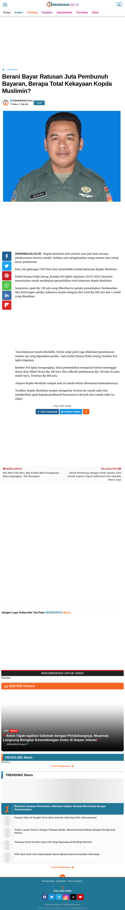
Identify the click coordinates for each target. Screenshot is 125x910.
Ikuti (39, 102)
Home (6, 12)
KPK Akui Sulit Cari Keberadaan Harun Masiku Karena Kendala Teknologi (56, 854)
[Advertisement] (63, 39)
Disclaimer (61, 881)
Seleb (95, 12)
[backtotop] (62, 877)
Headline (47, 12)
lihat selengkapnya (62, 766)
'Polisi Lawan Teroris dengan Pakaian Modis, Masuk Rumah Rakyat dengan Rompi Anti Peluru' (64, 831)
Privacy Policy (48, 881)
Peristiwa (82, 12)
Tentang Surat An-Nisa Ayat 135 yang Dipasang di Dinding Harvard (53, 842)
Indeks (18, 12)
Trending (32, 12)
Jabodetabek (64, 12)
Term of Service (75, 881)
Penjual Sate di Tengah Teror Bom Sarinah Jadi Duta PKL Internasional (55, 817)
